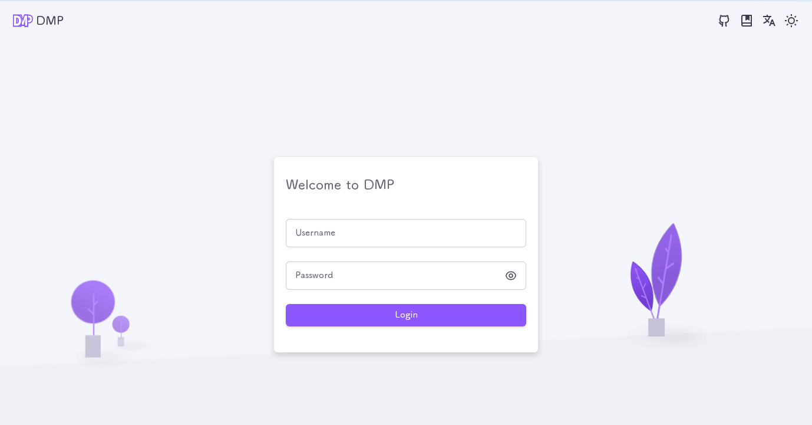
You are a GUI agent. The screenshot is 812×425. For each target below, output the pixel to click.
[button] (511, 276)
